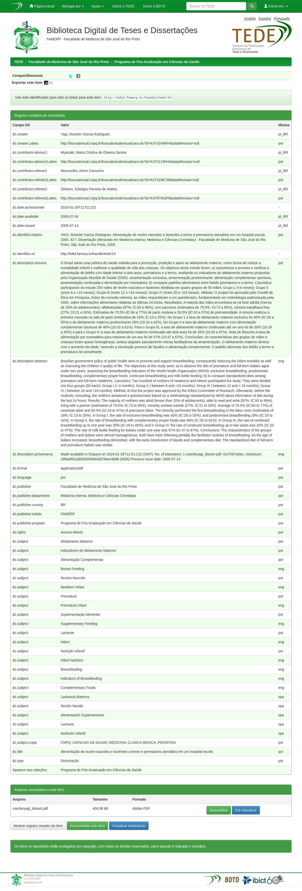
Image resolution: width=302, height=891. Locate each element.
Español (265, 19)
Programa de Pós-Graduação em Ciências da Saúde (157, 62)
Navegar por (73, 6)
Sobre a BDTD (153, 6)
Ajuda (98, 6)
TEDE (18, 62)
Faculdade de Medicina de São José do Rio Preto (69, 62)
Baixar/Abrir (219, 810)
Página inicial (42, 6)
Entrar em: (276, 6)
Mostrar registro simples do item (38, 826)
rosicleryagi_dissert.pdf (30, 808)
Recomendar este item (87, 826)
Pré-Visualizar (246, 810)
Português (282, 19)
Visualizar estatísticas (128, 826)
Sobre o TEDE (122, 6)
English (250, 19)
